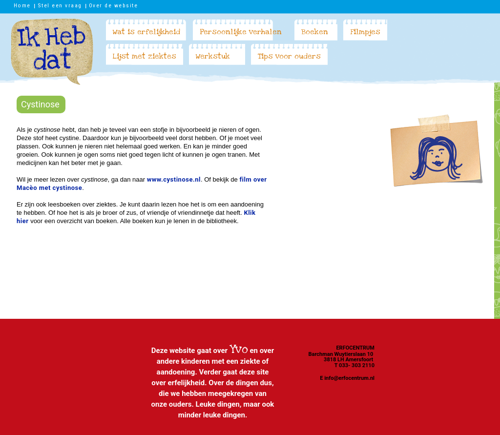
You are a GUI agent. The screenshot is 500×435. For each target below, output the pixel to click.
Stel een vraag (60, 5)
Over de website (113, 5)
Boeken (314, 32)
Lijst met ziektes (144, 56)
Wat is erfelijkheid (146, 32)
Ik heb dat (52, 52)
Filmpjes (365, 32)
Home (22, 5)
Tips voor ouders (289, 56)
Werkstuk (213, 56)
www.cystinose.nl (174, 179)
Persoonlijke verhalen (241, 32)
